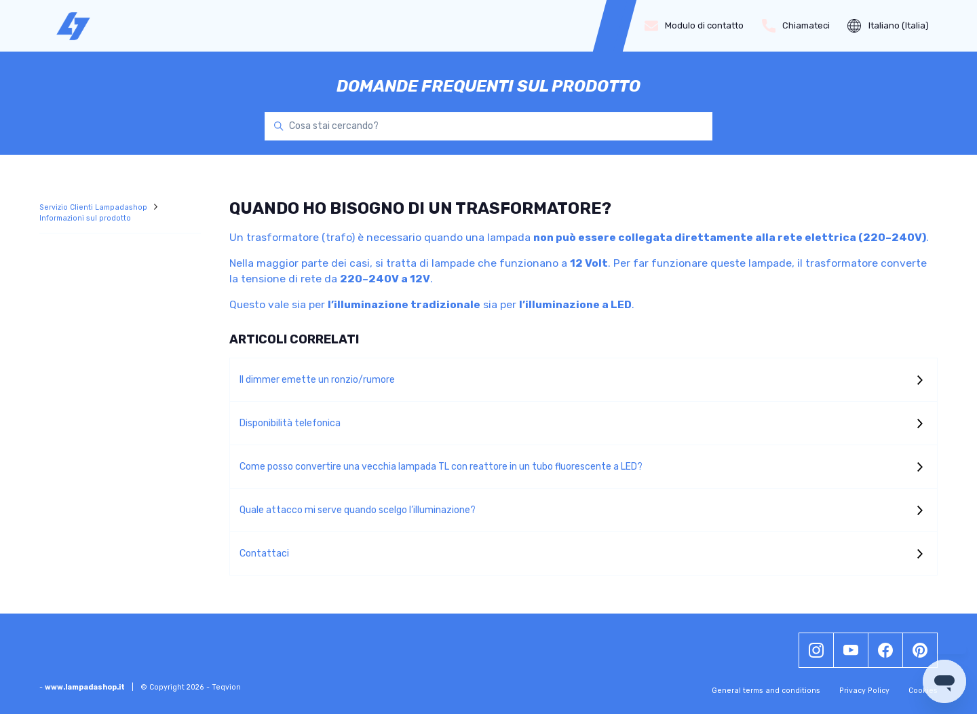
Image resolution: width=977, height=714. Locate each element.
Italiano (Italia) (888, 26)
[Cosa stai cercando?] (488, 126)
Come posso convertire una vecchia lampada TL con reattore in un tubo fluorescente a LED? (441, 466)
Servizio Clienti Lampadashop (94, 207)
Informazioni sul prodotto (85, 218)
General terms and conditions (766, 690)
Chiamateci (796, 26)
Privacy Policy (864, 690)
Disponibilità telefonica (290, 423)
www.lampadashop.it (85, 687)
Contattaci (264, 553)
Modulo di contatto (694, 26)
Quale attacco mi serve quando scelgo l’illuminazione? (358, 510)
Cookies (923, 690)
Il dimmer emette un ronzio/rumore (317, 380)
